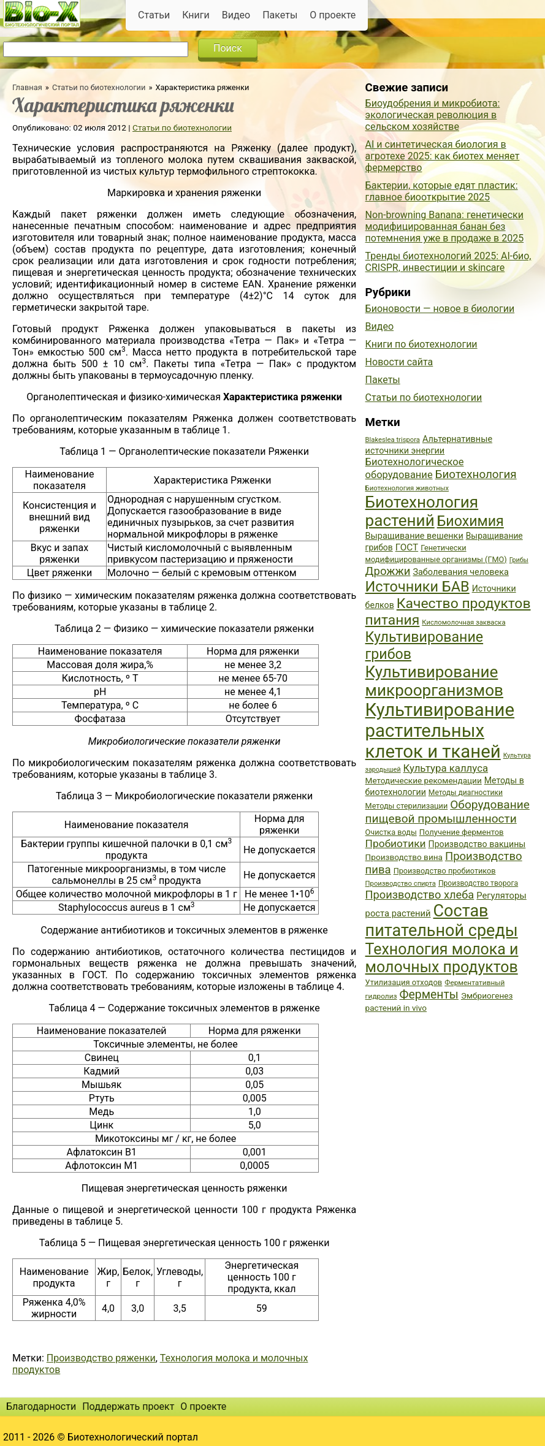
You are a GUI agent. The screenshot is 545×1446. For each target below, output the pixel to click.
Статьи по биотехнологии (99, 87)
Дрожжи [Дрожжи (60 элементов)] (388, 571)
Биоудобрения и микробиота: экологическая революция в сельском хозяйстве (432, 114)
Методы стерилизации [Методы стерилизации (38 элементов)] (406, 805)
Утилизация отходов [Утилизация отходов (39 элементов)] (404, 982)
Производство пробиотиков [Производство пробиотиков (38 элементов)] (445, 870)
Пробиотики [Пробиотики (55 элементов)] (395, 843)
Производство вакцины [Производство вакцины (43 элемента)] (477, 844)
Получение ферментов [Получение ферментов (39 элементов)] (461, 832)
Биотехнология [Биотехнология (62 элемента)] (476, 474)
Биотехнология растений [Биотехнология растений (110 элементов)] (422, 511)
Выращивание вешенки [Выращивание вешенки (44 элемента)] (414, 536)
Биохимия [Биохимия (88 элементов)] (470, 521)
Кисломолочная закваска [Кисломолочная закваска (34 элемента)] (463, 622)
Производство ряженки (101, 1358)
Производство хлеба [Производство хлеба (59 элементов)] (419, 894)
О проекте (333, 15)
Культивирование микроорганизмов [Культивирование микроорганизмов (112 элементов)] (434, 681)
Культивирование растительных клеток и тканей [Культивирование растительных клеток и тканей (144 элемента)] (439, 730)
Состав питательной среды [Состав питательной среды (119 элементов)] (441, 920)
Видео (236, 15)
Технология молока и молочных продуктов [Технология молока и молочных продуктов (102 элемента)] (442, 958)
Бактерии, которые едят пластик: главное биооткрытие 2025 (441, 191)
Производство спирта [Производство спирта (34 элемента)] (400, 884)
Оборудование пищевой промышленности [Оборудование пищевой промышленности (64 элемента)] (447, 811)
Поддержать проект (128, 1406)
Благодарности (41, 1406)
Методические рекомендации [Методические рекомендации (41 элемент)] (423, 780)
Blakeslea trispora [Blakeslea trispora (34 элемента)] (392, 440)
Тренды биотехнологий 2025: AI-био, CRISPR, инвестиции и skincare (448, 261)
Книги (196, 15)
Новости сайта (399, 362)
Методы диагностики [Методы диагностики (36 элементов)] (466, 792)
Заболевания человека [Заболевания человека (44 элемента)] (460, 572)
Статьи (154, 15)
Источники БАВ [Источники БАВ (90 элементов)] (417, 586)
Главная (27, 87)
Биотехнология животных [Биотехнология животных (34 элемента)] (407, 488)
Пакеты (279, 15)
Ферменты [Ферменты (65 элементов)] (428, 994)
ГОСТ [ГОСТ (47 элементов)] (406, 547)
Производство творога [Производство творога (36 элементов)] (478, 883)
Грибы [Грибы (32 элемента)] (518, 560)
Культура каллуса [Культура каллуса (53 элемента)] (445, 768)
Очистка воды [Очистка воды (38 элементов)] (391, 832)
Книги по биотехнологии (421, 344)
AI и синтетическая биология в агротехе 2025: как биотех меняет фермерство (442, 156)
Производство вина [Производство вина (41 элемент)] (404, 857)
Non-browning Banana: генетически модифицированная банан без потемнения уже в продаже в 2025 (444, 226)
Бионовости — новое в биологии (440, 308)
